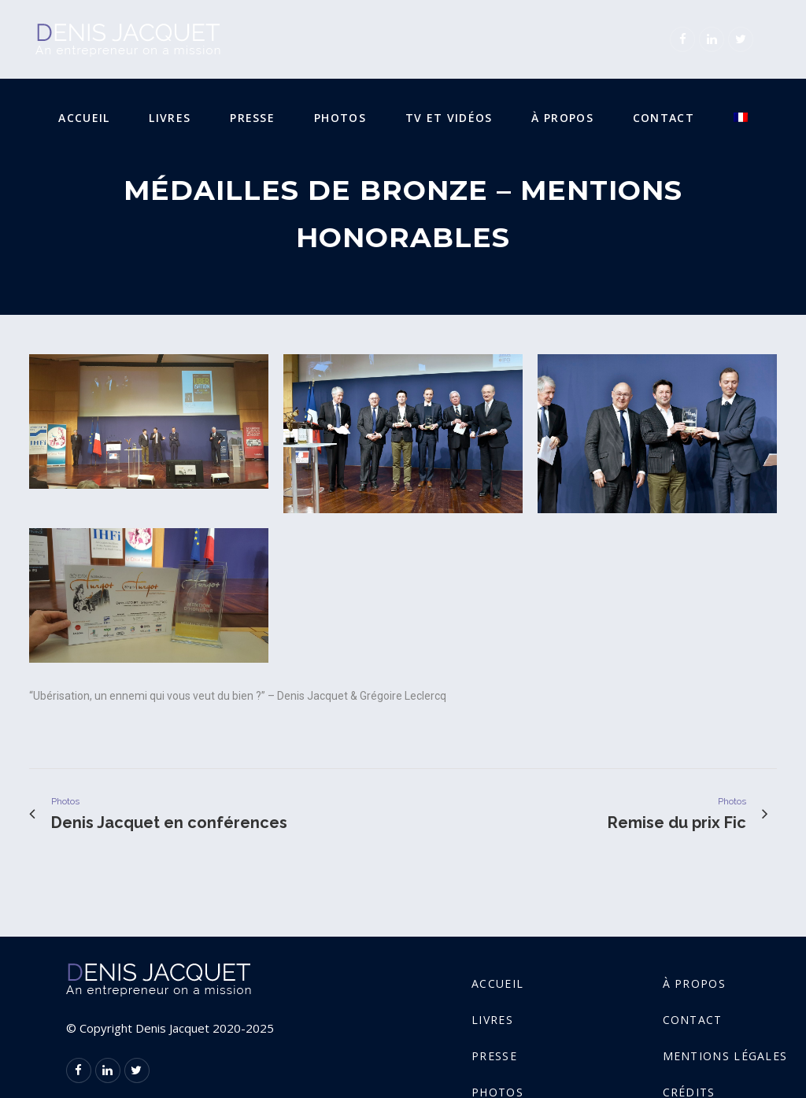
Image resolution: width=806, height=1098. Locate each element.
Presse (494, 1055)
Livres (492, 1019)
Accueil (497, 983)
